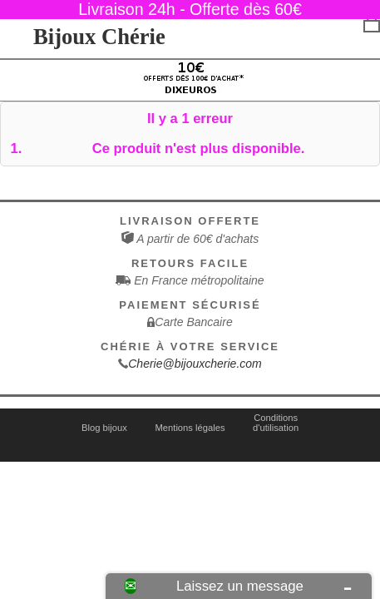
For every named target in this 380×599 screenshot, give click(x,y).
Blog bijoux (104, 428)
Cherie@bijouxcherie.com (195, 363)
